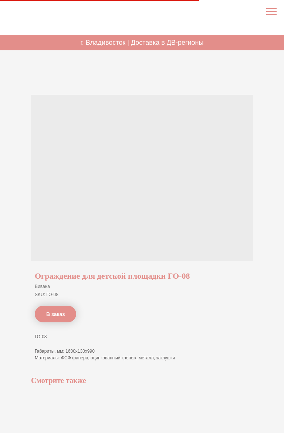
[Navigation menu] (271, 12)
